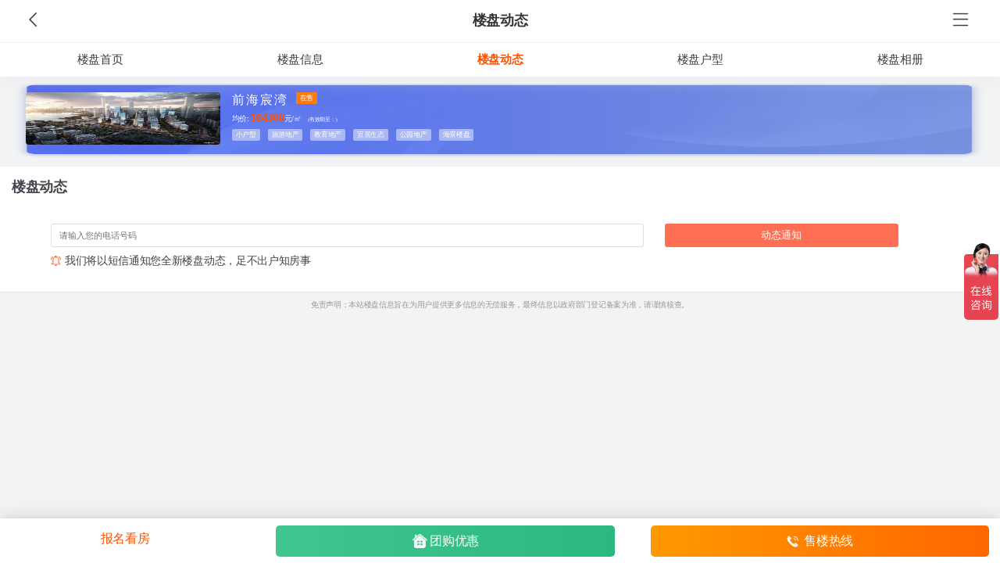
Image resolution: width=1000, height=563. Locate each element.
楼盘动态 (500, 20)
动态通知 (781, 235)
